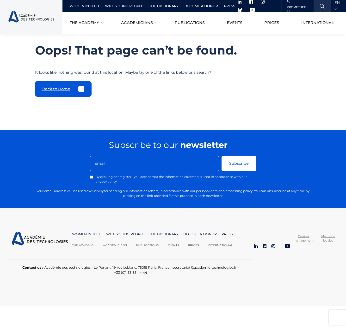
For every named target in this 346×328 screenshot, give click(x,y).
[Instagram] (273, 246)
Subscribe (239, 163)
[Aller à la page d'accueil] (39, 240)
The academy (84, 22)
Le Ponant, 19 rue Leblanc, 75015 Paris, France (131, 267)
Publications (190, 22)
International (317, 22)
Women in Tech (84, 6)
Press (229, 6)
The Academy (83, 245)
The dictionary (164, 6)
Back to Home (63, 89)
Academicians (137, 22)
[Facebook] (264, 246)
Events (234, 22)
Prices (271, 22)
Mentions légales (328, 238)
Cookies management (304, 238)
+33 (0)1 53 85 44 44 (130, 272)
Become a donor (201, 6)
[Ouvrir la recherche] (322, 6)
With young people (124, 6)
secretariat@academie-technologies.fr (205, 267)
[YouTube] (287, 246)
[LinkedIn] (256, 246)
